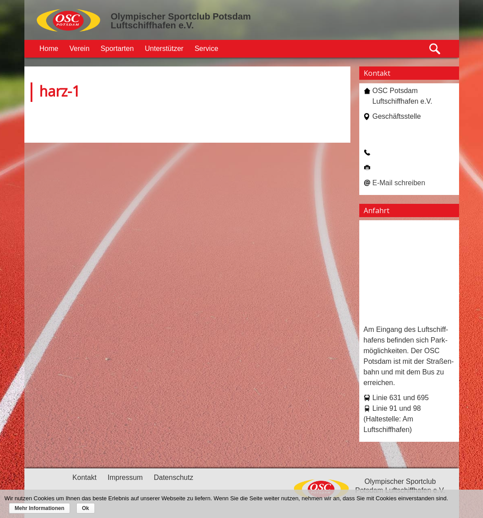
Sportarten (117, 48)
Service (206, 48)
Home (49, 48)
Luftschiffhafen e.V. (152, 25)
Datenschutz (173, 477)
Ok (85, 508)
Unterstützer (164, 48)
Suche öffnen (435, 49)
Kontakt (84, 477)
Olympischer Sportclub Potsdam (181, 16)
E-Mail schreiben (399, 183)
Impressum (125, 477)
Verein (79, 48)
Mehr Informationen (39, 508)
